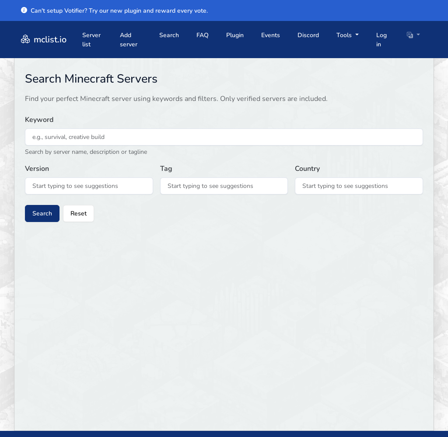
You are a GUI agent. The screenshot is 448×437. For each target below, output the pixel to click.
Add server (128, 40)
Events (270, 35)
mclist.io (42, 39)
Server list (91, 40)
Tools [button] (345, 35)
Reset (78, 213)
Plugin (235, 35)
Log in (381, 40)
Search (169, 35)
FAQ (202, 35)
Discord (308, 35)
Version (37, 168)
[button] (413, 35)
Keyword (39, 120)
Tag (166, 168)
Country (307, 168)
